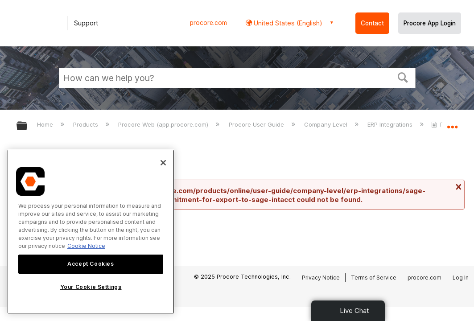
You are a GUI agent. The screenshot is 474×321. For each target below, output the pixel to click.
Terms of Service (373, 277)
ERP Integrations (390, 124)
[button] (402, 76)
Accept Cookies (90, 263)
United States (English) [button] (287, 23)
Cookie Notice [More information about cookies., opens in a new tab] (86, 246)
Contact (372, 23)
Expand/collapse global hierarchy (27, 126)
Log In (461, 277)
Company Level (326, 124)
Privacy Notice (321, 277)
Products (86, 124)
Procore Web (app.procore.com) (164, 124)
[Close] (163, 163)
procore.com (208, 22)
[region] (90, 231)
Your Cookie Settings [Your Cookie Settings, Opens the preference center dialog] (91, 287)
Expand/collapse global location (452, 123)
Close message (457, 187)
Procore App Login (430, 23)
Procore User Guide (257, 124)
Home (46, 124)
